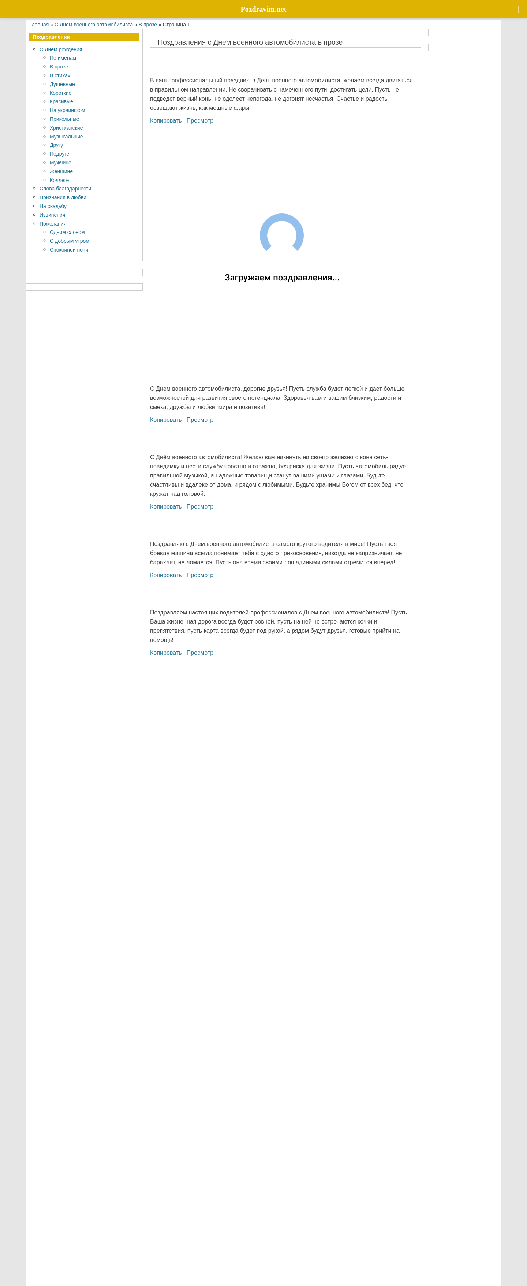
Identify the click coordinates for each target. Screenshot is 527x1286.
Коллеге (59, 179)
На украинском (67, 110)
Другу (56, 144)
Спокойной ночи (69, 249)
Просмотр (200, 120)
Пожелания (53, 223)
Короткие (60, 92)
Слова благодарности (65, 188)
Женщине (61, 171)
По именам (63, 57)
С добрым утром (69, 240)
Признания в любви (63, 197)
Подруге (59, 153)
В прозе (59, 66)
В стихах (60, 75)
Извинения (52, 214)
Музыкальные (66, 136)
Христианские (66, 127)
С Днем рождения (61, 49)
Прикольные (64, 118)
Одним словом (67, 231)
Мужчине (60, 162)
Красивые (61, 101)
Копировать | (168, 120)
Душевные (62, 84)
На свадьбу (53, 205)
